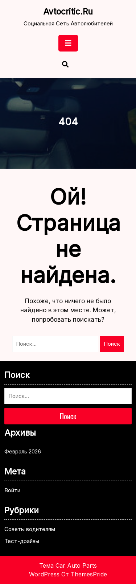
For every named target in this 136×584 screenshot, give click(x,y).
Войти (12, 490)
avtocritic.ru (68, 12)
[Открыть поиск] (65, 65)
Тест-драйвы (21, 541)
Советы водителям (29, 529)
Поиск (112, 343)
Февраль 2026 (22, 451)
